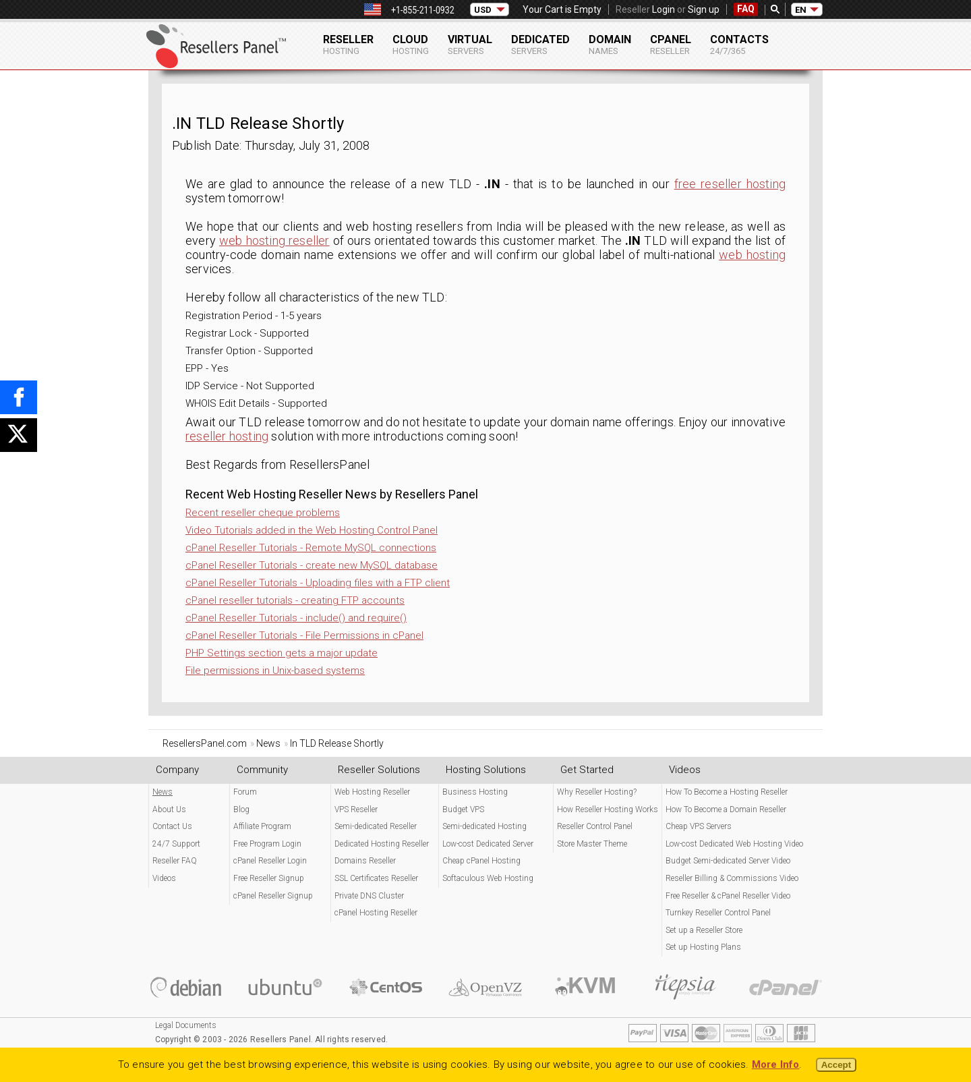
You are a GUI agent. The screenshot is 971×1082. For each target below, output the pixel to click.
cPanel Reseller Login (270, 860)
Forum (245, 792)
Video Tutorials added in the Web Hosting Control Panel (311, 530)
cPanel (670, 44)
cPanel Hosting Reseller (375, 912)
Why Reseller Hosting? (597, 792)
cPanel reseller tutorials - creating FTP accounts (295, 600)
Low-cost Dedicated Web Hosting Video (734, 844)
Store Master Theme (592, 844)
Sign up (703, 9)
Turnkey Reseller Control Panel (718, 912)
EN (800, 10)
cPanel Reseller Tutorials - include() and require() (296, 618)
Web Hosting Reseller (372, 792)
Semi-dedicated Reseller (375, 826)
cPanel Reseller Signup (273, 896)
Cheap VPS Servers (699, 826)
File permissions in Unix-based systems (275, 670)
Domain (610, 44)
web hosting (752, 255)
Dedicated (540, 44)
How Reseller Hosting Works (607, 809)
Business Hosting (475, 792)
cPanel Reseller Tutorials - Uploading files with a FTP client (317, 583)
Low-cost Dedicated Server (487, 844)
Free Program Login (267, 844)
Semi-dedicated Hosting (484, 826)
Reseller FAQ (174, 860)
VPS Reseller (356, 809)
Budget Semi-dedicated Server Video (728, 860)
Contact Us (172, 826)
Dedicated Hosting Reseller (381, 844)
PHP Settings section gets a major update (281, 653)
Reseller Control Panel (594, 826)
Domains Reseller (365, 860)
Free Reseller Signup (268, 878)
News (162, 792)
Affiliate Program (262, 826)
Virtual (470, 44)
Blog (241, 809)
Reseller (348, 44)
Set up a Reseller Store (704, 930)
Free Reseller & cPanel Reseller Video (728, 896)
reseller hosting (226, 436)
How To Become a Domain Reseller (726, 809)
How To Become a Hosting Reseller (727, 792)
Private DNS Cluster (369, 896)
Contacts (739, 44)
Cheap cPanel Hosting (481, 860)
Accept (836, 1065)
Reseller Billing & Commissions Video (732, 878)
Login (663, 9)
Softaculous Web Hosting (487, 878)
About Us (169, 809)
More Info (776, 1064)
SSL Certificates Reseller (376, 878)
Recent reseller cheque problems (262, 513)
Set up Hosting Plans (703, 947)
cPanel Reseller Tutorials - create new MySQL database (311, 565)
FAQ (746, 8)
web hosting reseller (274, 240)
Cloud (410, 44)
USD (483, 10)
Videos (164, 878)
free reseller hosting (730, 184)
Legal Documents (185, 1025)
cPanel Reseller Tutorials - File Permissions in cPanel (304, 635)
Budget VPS (463, 809)
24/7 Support (176, 844)
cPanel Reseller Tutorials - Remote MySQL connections (310, 548)
